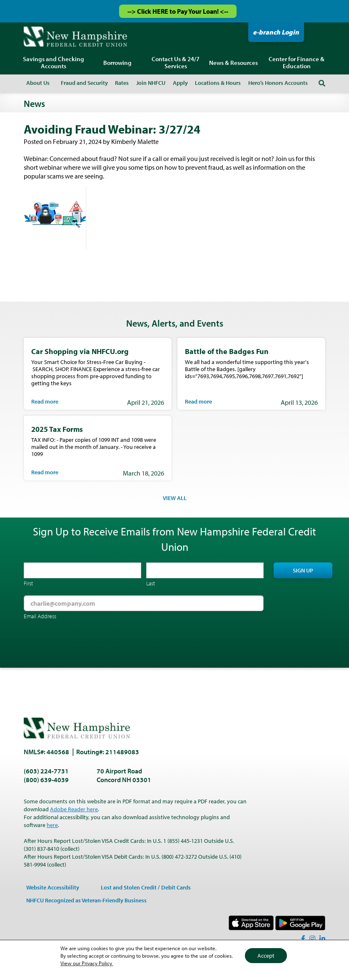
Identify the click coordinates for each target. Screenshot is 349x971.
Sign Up (303, 570)
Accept (265, 955)
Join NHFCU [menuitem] (150, 83)
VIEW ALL (175, 498)
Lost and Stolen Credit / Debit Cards (146, 887)
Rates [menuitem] (122, 83)
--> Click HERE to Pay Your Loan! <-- (177, 11)
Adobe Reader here (74, 809)
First (28, 583)
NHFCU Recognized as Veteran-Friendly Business (86, 900)
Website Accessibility (52, 887)
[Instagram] (312, 938)
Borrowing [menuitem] (117, 63)
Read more (44, 401)
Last (150, 583)
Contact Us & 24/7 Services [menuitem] (175, 62)
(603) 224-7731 (46, 771)
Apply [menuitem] (180, 83)
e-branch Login (276, 32)
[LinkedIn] (322, 938)
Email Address (40, 616)
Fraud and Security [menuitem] (84, 83)
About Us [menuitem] (38, 83)
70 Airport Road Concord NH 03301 (124, 775)
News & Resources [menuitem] (233, 63)
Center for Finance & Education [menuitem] (296, 62)
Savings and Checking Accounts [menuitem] (53, 62)
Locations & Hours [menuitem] (218, 83)
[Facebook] (303, 938)
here (52, 825)
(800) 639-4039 (46, 779)
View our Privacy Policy (86, 963)
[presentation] (87, 645)
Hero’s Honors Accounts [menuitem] (278, 83)
